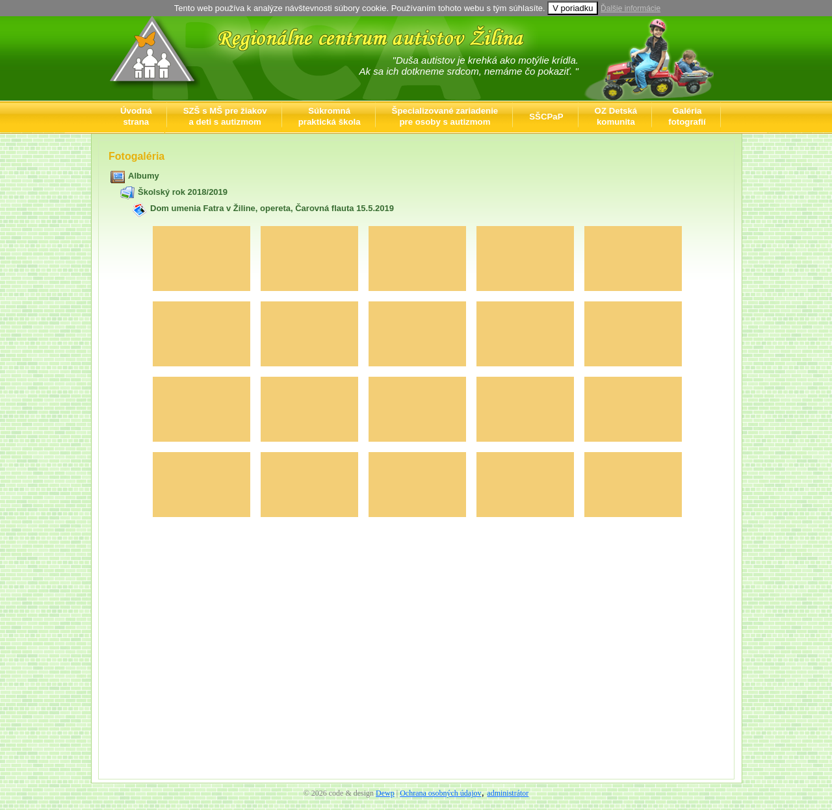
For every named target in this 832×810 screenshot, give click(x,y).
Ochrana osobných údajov (440, 793)
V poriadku (572, 8)
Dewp (385, 793)
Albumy (143, 176)
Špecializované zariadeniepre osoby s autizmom (445, 116)
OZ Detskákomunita (616, 116)
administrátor (507, 793)
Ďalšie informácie (630, 8)
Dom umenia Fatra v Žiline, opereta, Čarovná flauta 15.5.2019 (272, 208)
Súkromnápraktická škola (329, 116)
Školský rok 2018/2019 (183, 192)
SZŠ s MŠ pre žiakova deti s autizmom (225, 116)
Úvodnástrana (136, 116)
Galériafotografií (686, 116)
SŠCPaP (546, 116)
